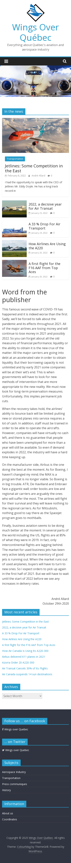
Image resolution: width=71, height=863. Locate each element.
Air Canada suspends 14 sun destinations (27, 674)
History (6, 790)
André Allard (39, 175)
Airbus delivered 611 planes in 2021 (23, 656)
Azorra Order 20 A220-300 (18, 662)
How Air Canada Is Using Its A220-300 (25, 651)
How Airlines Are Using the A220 (47, 246)
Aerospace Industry (14, 772)
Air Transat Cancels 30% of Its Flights (25, 668)
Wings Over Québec (35, 32)
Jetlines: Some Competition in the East (34, 168)
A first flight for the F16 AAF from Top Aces (44, 267)
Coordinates (9, 819)
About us (7, 813)
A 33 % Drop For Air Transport (44, 226)
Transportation (15, 158)
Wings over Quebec (15, 729)
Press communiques (14, 784)
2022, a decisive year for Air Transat (45, 206)
